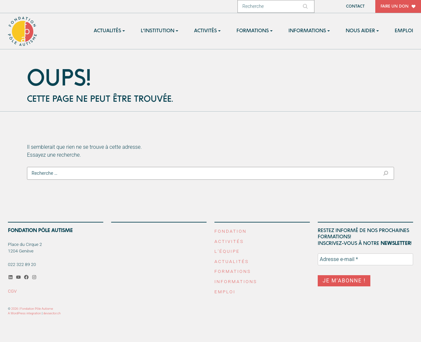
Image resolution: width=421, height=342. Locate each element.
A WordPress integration (24, 313)
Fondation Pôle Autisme (22, 31)
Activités (229, 241)
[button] (109, 31)
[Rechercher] (306, 6)
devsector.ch (52, 313)
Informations (235, 281)
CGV (12, 291)
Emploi (224, 291)
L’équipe (227, 251)
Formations (232, 271)
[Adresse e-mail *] (365, 259)
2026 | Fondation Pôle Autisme (32, 308)
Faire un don (395, 6)
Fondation (230, 231)
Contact (355, 6)
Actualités (231, 261)
